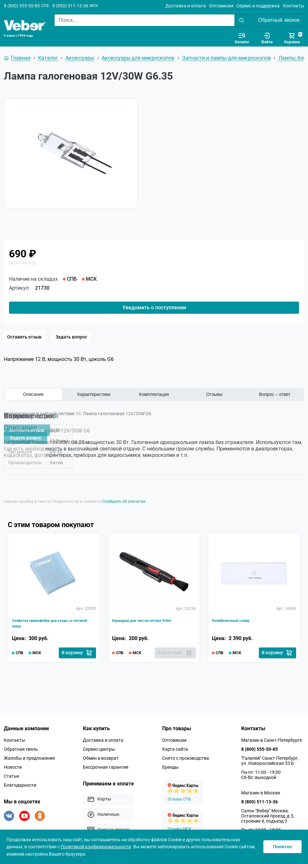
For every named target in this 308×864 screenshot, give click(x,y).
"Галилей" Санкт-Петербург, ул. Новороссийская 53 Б (270, 757)
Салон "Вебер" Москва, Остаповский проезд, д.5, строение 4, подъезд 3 (267, 812)
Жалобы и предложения (29, 754)
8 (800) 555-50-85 (22, 5)
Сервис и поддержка (258, 5)
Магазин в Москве (260, 788)
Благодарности (20, 781)
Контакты (293, 5)
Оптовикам (221, 5)
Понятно (282, 846)
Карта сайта (175, 745)
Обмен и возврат (101, 754)
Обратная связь (21, 745)
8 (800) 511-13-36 (70, 5)
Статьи (11, 772)
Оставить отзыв (24, 336)
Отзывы (214, 394)
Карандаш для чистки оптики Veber (148, 618)
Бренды (170, 763)
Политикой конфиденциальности (96, 846)
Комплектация (154, 394)
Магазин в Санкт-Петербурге (271, 736)
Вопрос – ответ (274, 394)
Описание (33, 394)
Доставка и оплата (185, 5)
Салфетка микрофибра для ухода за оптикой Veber (52, 618)
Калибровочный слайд (239, 614)
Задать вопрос (71, 336)
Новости (13, 763)
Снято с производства (185, 754)
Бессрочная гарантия (105, 763)
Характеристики (93, 394)
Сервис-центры (99, 745)
